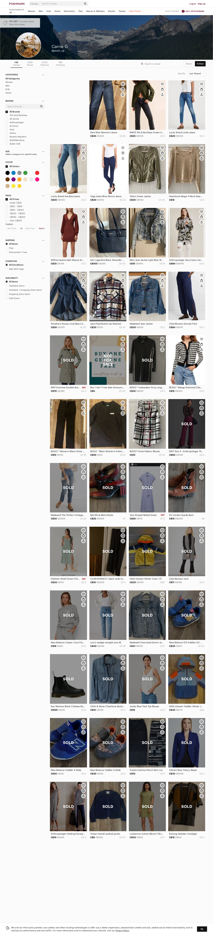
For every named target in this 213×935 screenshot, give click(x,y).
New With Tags (14, 269)
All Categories (12, 78)
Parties (122, 11)
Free (9, 248)
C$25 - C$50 (14, 206)
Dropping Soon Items (17, 294)
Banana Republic (16, 136)
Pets (81, 11)
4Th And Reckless (16, 115)
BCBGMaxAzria (15, 140)
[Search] (62, 3)
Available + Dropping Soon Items (23, 290)
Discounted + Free (16, 252)
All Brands (12, 111)
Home (57, 11)
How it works (172, 11)
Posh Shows (135, 11)
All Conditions (14, 264)
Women (31, 11)
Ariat (9, 129)
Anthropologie (14, 122)
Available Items (14, 285)
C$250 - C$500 (15, 217)
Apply (41, 228)
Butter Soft (12, 143)
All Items (11, 244)
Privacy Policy (122, 930)
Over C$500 (13, 220)
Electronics (69, 11)
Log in (193, 3)
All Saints (12, 118)
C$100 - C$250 (15, 213)
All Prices (12, 199)
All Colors (12, 166)
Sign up (201, 3)
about (189, 63)
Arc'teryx (11, 126)
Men (41, 11)
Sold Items (12, 298)
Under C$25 (13, 202)
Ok (202, 929)
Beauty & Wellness (95, 11)
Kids (49, 11)
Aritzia (10, 133)
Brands (111, 11)
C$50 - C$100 (14, 210)
